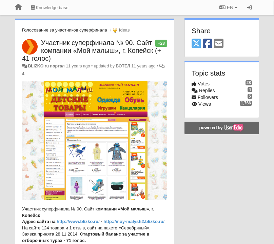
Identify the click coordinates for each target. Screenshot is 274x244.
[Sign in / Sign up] (249, 7)
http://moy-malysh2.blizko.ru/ (133, 221)
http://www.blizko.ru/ (78, 221)
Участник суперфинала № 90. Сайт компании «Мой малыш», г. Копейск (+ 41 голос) (91, 50)
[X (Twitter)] (196, 44)
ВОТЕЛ (123, 66)
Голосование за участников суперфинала (64, 30)
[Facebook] (207, 44)
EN (228, 7)
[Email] (218, 44)
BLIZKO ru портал (46, 66)
